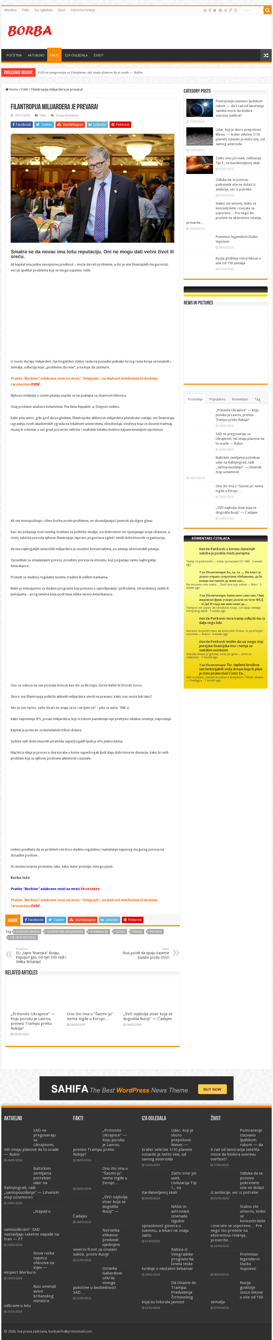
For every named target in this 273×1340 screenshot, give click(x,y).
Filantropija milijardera (65, 931)
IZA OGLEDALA (76, 55)
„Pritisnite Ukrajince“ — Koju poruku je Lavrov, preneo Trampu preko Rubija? (33, 1021)
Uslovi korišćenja (83, 10)
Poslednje (195, 399)
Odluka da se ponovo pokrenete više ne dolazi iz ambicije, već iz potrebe (236, 184)
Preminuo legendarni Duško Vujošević (250, 1261)
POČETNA (14, 55)
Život (61, 10)
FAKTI (54, 55)
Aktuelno (10, 10)
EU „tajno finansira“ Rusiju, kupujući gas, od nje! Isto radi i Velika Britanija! (43, 955)
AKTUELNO (36, 55)
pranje (137, 931)
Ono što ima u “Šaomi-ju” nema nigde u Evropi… (90, 1016)
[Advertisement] (171, 32)
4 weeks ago (220, 634)
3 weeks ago (218, 610)
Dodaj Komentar (67, 115)
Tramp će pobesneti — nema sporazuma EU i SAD (218, 561)
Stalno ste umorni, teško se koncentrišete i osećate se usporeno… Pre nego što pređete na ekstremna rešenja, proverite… (224, 213)
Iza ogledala (43, 10)
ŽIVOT (99, 55)
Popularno (218, 399)
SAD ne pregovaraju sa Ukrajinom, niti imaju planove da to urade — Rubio (240, 438)
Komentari (240, 399)
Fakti (25, 10)
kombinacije (99, 931)
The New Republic (23, 937)
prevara (156, 931)
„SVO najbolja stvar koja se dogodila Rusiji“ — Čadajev (147, 1016)
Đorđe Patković (212, 549)
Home (11, 89)
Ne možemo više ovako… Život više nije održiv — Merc (222, 584)
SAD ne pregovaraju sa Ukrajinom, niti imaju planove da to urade (83, 72)
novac (120, 931)
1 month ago (209, 657)
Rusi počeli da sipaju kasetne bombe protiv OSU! (141, 953)
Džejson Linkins (27, 931)
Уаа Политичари (212, 572)
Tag (257, 399)
